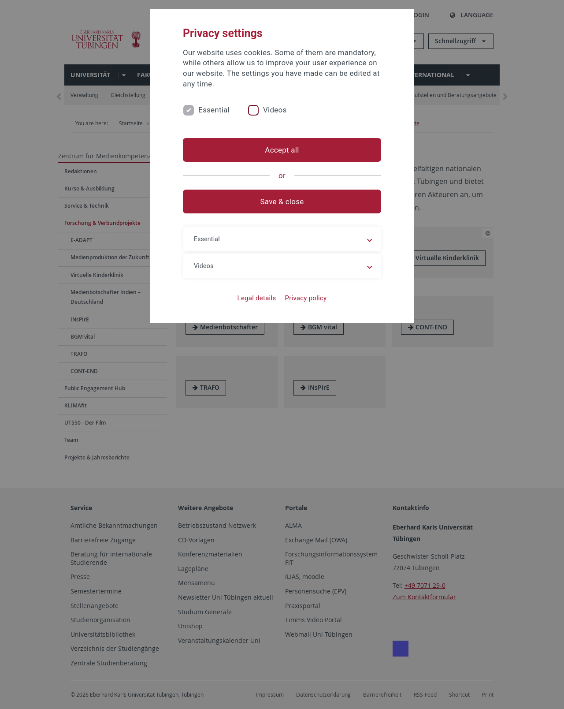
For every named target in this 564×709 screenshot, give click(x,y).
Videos (275, 109)
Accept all (282, 150)
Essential (214, 109)
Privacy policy (306, 298)
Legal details (256, 298)
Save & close (282, 201)
